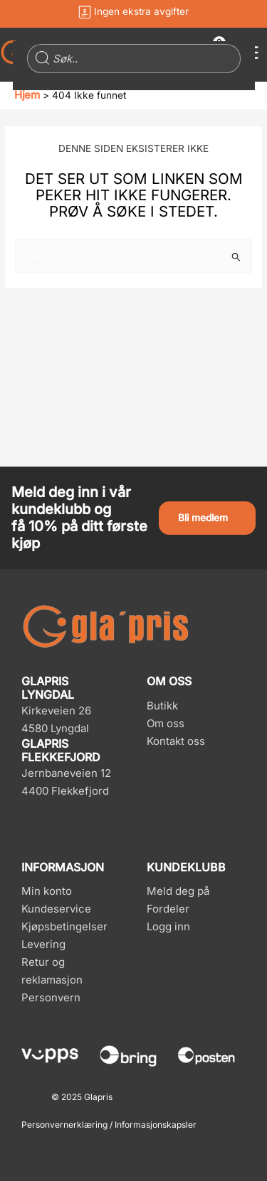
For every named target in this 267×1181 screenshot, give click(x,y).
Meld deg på (178, 891)
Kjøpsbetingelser (64, 926)
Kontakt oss (176, 741)
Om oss (165, 723)
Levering (43, 944)
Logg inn (168, 926)
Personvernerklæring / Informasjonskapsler (109, 1124)
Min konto (46, 891)
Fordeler (168, 908)
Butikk (162, 705)
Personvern (50, 997)
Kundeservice (56, 908)
